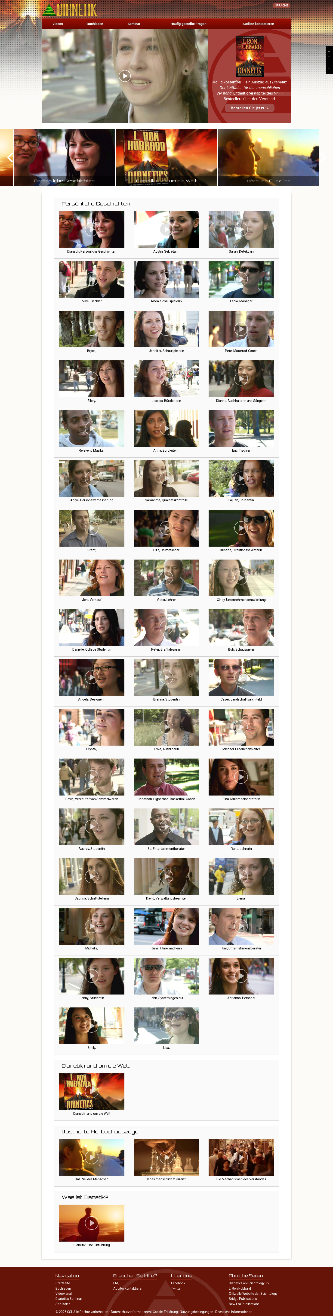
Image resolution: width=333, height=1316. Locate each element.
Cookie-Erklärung (165, 1312)
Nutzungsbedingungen (196, 1312)
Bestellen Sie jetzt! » (250, 108)
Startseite (63, 1283)
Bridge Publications (243, 1299)
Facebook (178, 1283)
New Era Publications (244, 1304)
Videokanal (64, 1293)
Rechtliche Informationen (233, 1312)
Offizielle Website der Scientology (253, 1293)
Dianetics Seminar (69, 1299)
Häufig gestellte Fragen (189, 24)
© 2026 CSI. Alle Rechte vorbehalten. (82, 1312)
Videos (57, 24)
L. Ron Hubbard (240, 1288)
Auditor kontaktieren (258, 24)
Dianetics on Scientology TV (249, 1283)
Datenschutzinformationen (131, 1312)
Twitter (176, 1288)
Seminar (134, 24)
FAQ (116, 1283)
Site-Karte (63, 1304)
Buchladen (95, 24)
